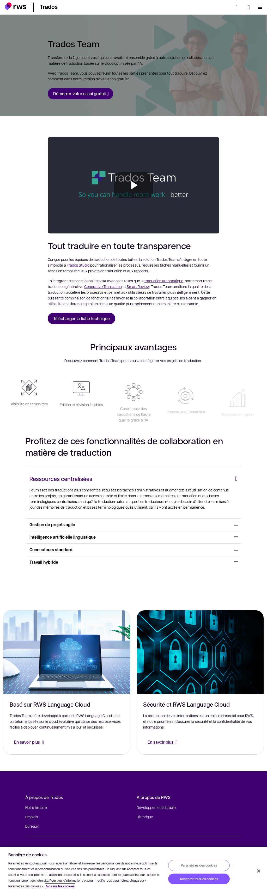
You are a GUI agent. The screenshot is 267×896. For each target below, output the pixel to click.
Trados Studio (78, 265)
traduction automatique (163, 280)
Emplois (31, 816)
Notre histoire (36, 807)
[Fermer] (258, 871)
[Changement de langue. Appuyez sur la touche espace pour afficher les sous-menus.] (248, 7)
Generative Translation (103, 286)
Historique (145, 816)
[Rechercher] (238, 7)
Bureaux (32, 826)
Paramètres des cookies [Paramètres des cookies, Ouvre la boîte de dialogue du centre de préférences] (199, 865)
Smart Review (138, 286)
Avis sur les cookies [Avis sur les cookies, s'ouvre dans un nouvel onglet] (60, 886)
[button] (15, 6)
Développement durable (156, 807)
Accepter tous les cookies (199, 878)
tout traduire (177, 73)
